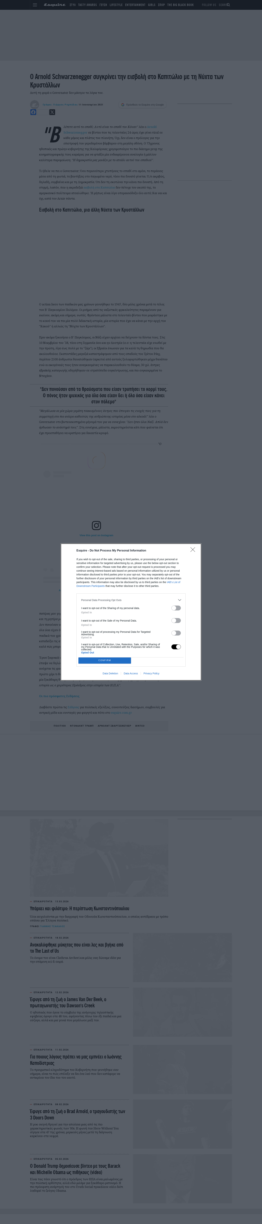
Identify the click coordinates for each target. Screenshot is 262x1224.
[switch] (176, 608)
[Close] (193, 550)
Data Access (131, 673)
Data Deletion (110, 673)
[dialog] (131, 612)
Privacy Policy (151, 673)
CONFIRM (105, 660)
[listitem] (131, 600)
